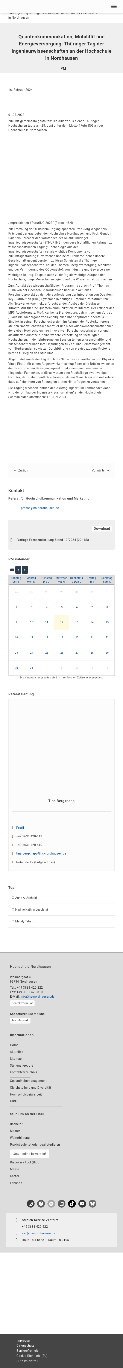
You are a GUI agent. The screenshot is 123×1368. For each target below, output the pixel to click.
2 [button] (16, 607)
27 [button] (31, 592)
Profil (20, 827)
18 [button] (47, 637)
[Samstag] (106, 580)
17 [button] (31, 637)
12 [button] (62, 622)
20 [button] (77, 637)
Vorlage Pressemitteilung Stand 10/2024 (46, 540)
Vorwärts (98, 470)
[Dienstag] (46, 580)
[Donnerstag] (76, 580)
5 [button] (62, 607)
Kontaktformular (22, 1003)
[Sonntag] (16, 580)
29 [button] (62, 592)
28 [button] (47, 592)
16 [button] (16, 637)
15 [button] (107, 622)
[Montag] (31, 580)
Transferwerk (20, 1020)
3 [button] (31, 607)
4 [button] (46, 607)
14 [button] (92, 622)
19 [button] (62, 637)
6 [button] (77, 607)
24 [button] (31, 652)
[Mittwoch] (61, 580)
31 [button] (92, 592)
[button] (114, 6)
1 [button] (107, 592)
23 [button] (16, 652)
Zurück (23, 470)
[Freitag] (91, 580)
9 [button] (16, 622)
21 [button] (92, 637)
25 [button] (47, 652)
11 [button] (47, 622)
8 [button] (107, 607)
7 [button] (92, 607)
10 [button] (31, 622)
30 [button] (77, 592)
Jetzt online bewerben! (29, 1153)
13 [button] (77, 622)
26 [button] (16, 592)
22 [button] (107, 637)
